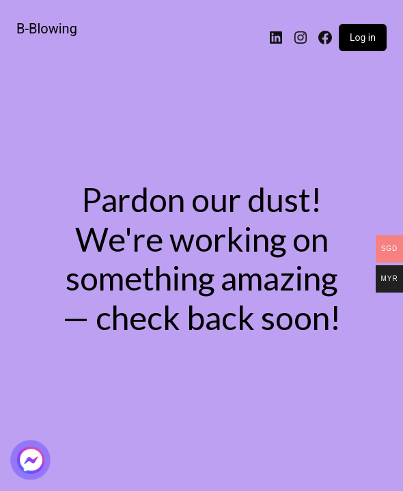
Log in (363, 37)
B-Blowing (46, 28)
